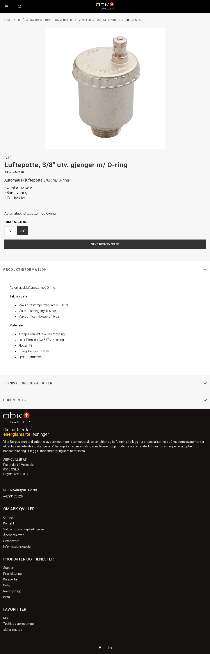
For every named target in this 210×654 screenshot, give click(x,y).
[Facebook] (100, 648)
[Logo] (105, 6)
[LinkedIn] (110, 648)
